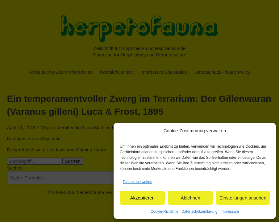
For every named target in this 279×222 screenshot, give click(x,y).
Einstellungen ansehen (242, 197)
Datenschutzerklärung (199, 211)
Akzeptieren (142, 197)
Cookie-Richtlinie (164, 211)
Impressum (230, 211)
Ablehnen (190, 197)
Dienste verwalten (137, 182)
